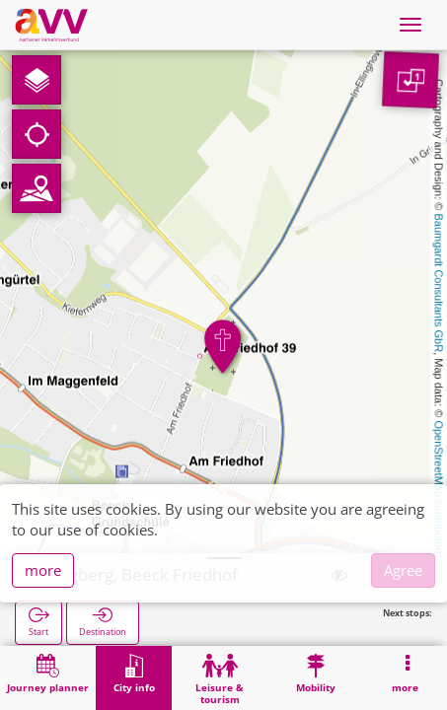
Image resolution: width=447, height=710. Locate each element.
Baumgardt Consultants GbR (439, 283)
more (43, 570)
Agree (403, 570)
